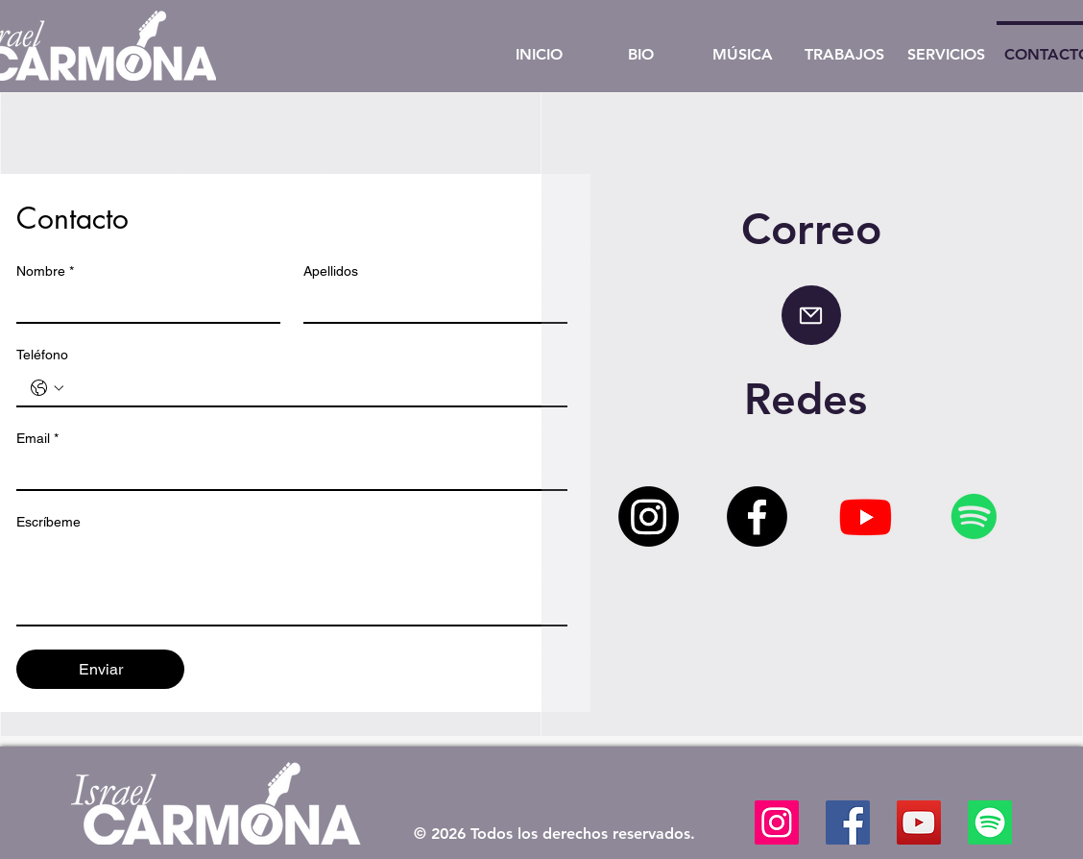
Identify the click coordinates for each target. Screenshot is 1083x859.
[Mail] (811, 315)
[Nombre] (142, 304)
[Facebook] (757, 516)
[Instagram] (648, 516)
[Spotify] (974, 516)
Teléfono (42, 354)
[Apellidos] (429, 304)
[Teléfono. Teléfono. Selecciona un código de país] (47, 388)
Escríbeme (48, 521)
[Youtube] (865, 516)
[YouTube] (919, 822)
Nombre (45, 271)
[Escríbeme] (291, 581)
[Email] (286, 471)
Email (37, 438)
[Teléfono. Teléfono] (311, 388)
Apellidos (330, 271)
